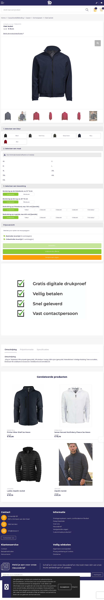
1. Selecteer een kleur (12, 129)
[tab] (11, 350)
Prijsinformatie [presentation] (27, 350)
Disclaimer (57, 554)
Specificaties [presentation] (43, 350)
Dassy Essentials (58, 521)
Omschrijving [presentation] (11, 350)
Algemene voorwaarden (62, 549)
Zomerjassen (37, 18)
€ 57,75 (10, 494)
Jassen (28, 18)
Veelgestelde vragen (60, 529)
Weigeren (75, 587)
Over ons (56, 524)
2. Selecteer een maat (12, 149)
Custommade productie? (62, 532)
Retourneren (5, 554)
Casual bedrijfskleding (16, 18)
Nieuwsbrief (57, 526)
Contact (4, 549)
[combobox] (42, 9)
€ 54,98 (10, 435)
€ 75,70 (57, 435)
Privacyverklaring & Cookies (63, 551)
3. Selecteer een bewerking (14, 186)
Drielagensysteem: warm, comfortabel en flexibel (71, 518)
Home (3, 18)
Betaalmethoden (7, 551)
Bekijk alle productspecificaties (13, 33)
